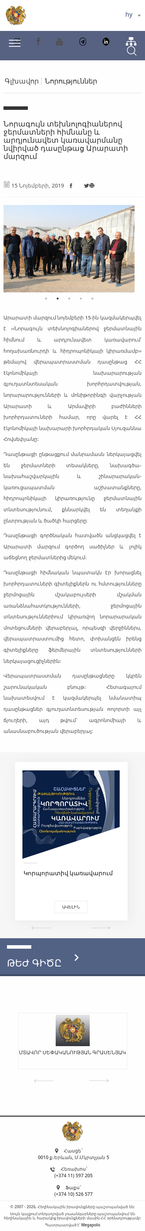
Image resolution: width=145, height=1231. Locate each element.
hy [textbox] (128, 14)
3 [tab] (69, 298)
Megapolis (90, 1225)
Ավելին (73, 907)
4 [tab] (81, 298)
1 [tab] (46, 298)
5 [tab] (92, 298)
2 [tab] (57, 298)
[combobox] (132, 15)
